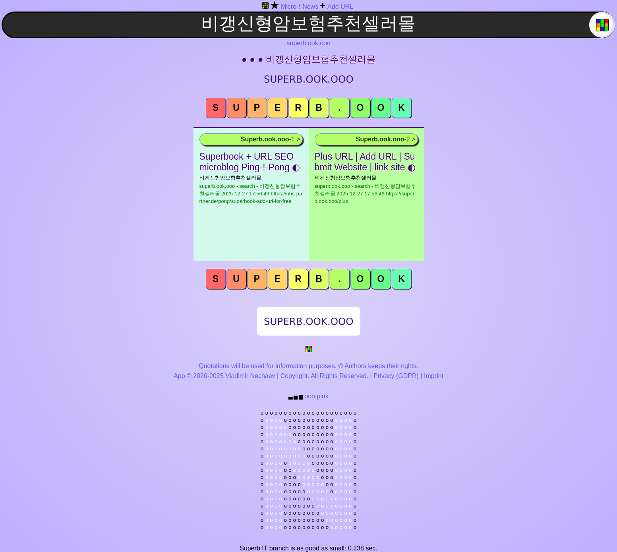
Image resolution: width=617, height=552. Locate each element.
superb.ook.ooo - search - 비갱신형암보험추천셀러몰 (250, 193)
